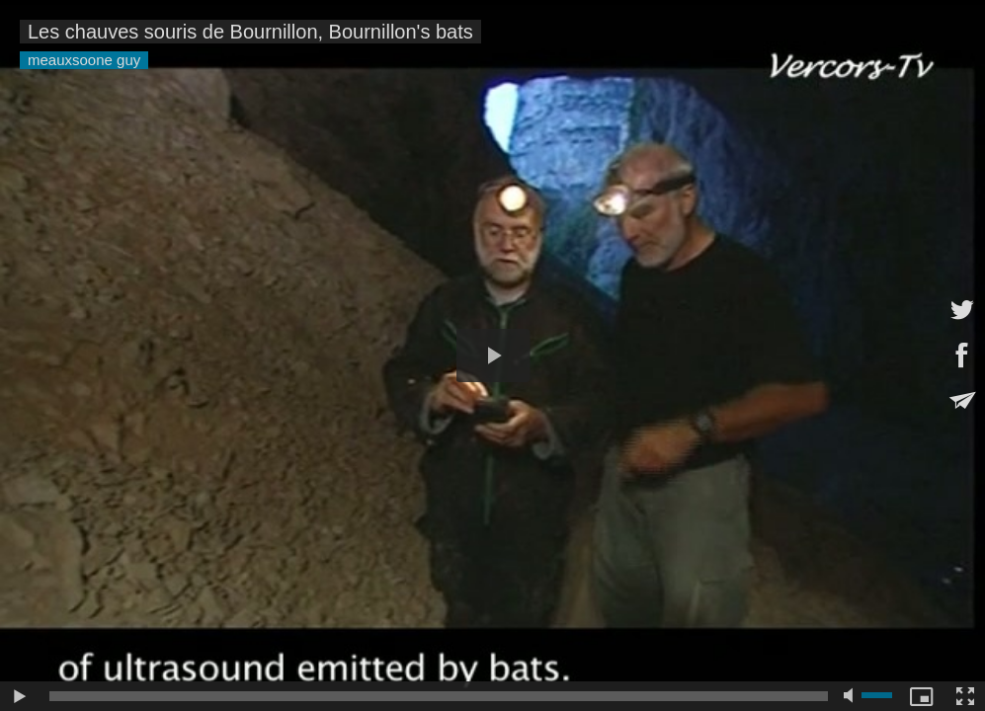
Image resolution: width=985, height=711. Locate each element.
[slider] (438, 696)
